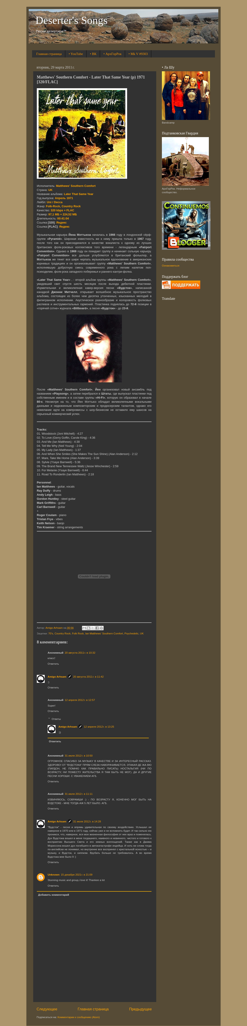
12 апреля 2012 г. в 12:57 (80, 699)
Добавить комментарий (53, 894)
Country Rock (63, 633)
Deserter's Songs (71, 20)
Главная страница (49, 54)
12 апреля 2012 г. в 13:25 (99, 726)
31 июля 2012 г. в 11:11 (79, 793)
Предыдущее (140, 1009)
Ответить (53, 663)
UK (142, 633)
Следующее (47, 1009)
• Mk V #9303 (138, 54)
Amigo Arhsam (57, 676)
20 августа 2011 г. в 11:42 (88, 676)
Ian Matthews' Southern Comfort (104, 633)
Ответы (56, 718)
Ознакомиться (170, 265)
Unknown (54, 874)
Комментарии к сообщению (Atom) (79, 1017)
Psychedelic (131, 633)
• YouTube (76, 54)
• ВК (93, 54)
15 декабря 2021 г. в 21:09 (77, 874)
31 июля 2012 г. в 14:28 (87, 821)
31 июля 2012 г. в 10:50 (79, 755)
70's (50, 633)
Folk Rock (78, 633)
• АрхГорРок (112, 54)
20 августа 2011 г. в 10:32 (80, 652)
